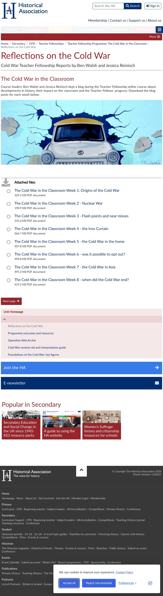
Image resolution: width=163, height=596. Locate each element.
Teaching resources (13, 523)
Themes (59, 548)
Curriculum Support (15, 36)
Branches (102, 548)
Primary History (116, 509)
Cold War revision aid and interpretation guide (37, 347)
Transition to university (82, 534)
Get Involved (46, 498)
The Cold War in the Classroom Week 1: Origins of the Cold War (67, 190)
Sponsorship (98, 562)
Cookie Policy (124, 572)
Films (23, 537)
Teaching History (32, 573)
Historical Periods (41, 548)
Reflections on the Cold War (25, 326)
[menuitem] (12, 29)
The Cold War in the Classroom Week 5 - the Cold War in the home (69, 242)
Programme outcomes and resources (31, 333)
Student (60, 29)
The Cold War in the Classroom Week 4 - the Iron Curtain (61, 229)
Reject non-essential (99, 583)
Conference (134, 509)
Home (4, 43)
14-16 (28, 534)
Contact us (118, 20)
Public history (117, 548)
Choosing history (108, 534)
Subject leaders (81, 36)
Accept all (69, 583)
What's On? (49, 562)
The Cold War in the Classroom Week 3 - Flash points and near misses (71, 216)
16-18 (38, 534)
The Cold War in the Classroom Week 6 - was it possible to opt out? (69, 254)
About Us (30, 498)
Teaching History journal (130, 520)
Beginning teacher (55, 36)
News (20, 498)
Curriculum (8, 509)
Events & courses (38, 537)
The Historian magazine (15, 548)
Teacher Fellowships (51, 43)
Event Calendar (10, 562)
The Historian (52, 573)
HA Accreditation (107, 36)
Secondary (36, 29)
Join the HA (62, 498)
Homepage (8, 498)
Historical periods (12, 534)
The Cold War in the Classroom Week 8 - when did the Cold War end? (71, 280)
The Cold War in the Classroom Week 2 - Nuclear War (58, 203)
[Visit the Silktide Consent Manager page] (150, 583)
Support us (137, 20)
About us (154, 20)
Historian (120, 29)
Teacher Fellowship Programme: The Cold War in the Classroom (107, 43)
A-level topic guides (55, 534)
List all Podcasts (11, 584)
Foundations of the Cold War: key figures (33, 354)
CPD (36, 36)
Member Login (80, 498)
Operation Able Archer (22, 340)
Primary (12, 29)
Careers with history (132, 534)
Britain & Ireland (32, 584)
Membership (97, 20)
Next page (11, 301)
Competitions (131, 36)
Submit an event (137, 548)
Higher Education (89, 29)
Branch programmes (69, 562)
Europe (48, 584)
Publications (146, 29)
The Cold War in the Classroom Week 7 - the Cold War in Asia (64, 267)
